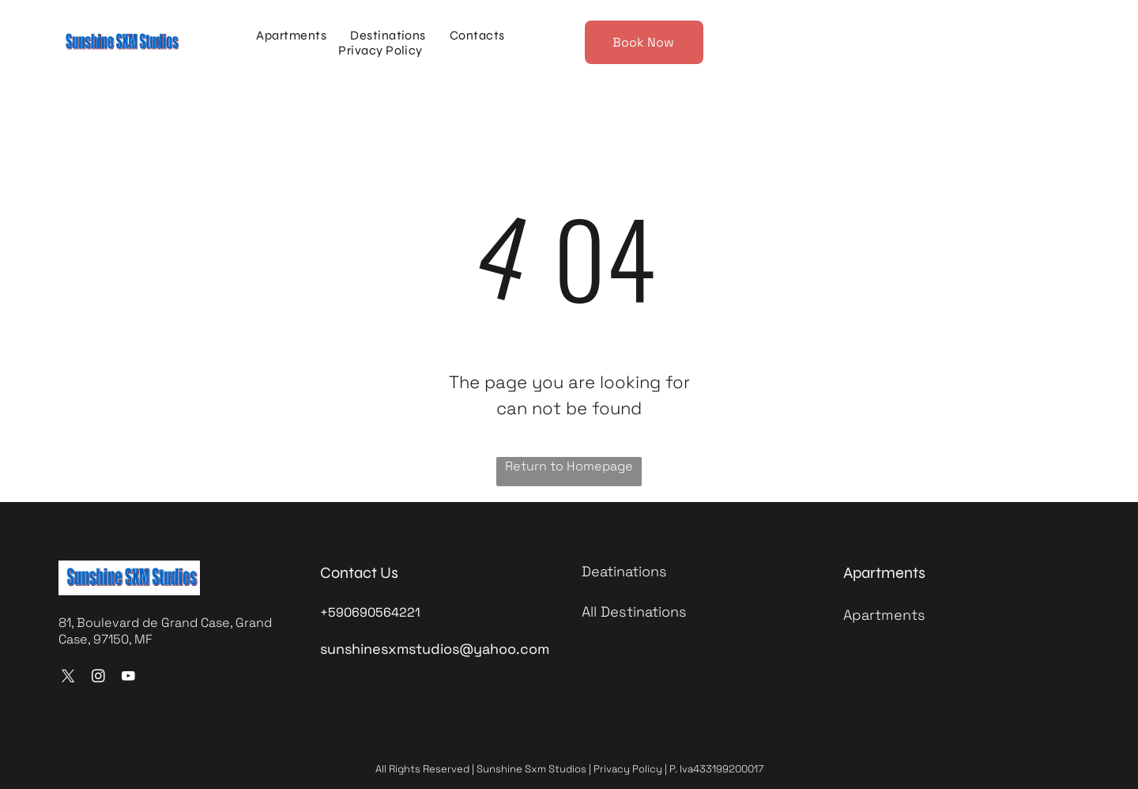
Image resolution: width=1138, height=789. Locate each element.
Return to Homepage (569, 466)
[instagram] (98, 678)
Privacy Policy (627, 769)
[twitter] (68, 678)
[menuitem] (291, 35)
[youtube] (128, 678)
